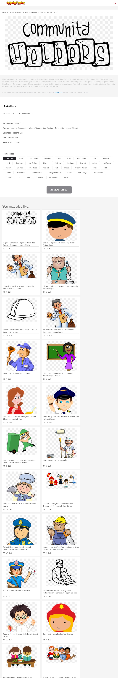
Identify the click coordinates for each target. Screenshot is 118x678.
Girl (79, 655)
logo (58, 158)
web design (82, 173)
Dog (46, 652)
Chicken (36, 652)
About (4, 673)
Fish (68, 652)
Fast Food (36, 663)
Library (82, 659)
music (69, 158)
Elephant (62, 652)
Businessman (41, 655)
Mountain (89, 648)
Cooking (104, 663)
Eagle (56, 652)
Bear (15, 652)
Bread (98, 663)
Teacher (19, 659)
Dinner (82, 663)
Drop (111, 648)
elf (20, 177)
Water (96, 648)
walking (64, 655)
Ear (54, 655)
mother (33, 655)
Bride (21, 655)
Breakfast (12, 663)
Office (100, 659)
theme (66, 168)
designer (70, 163)
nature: (5, 648)
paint (21, 158)
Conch (36, 648)
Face (99, 655)
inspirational (53, 177)
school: (5, 659)
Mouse (103, 652)
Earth (42, 648)
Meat (47, 663)
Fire (46, 648)
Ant (11, 652)
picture (46, 163)
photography (97, 173)
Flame (51, 648)
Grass (64, 648)
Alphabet (106, 659)
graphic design (81, 168)
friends (8, 173)
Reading (39, 659)
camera (40, 177)
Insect (86, 652)
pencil (7, 163)
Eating (93, 663)
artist (94, 158)
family (27, 655)
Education (53, 659)
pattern (8, 168)
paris (29, 177)
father (88, 655)
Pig (108, 652)
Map (67, 659)
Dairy (18, 663)
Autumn (17, 648)
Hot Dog (111, 663)
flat (56, 168)
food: (4, 663)
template (105, 158)
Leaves (24, 648)
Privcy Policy (19, 673)
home (70, 655)
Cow (41, 652)
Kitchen (75, 663)
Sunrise (82, 648)
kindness (8, 177)
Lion (91, 652)
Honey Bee (79, 652)
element (20, 168)
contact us (58, 92)
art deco (58, 163)
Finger (105, 655)
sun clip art (33, 158)
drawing (47, 158)
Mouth (94, 655)
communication (36, 173)
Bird (20, 652)
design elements (55, 173)
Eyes (58, 655)
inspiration (9, 158)
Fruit (42, 663)
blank (69, 173)
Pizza (87, 663)
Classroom (31, 659)
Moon (76, 648)
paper (66, 177)
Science (88, 659)
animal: (5, 652)
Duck (50, 652)
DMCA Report (10, 106)
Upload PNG (44, 673)
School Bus (61, 659)
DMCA (35, 673)
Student (12, 659)
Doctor (49, 655)
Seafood (61, 663)
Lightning (70, 648)
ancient (46, 168)
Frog (72, 652)
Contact (28, 673)
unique (94, 163)
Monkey (96, 652)
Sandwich (53, 663)
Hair (75, 655)
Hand (110, 655)
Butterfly (25, 652)
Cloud (106, 648)
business (19, 163)
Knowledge (74, 659)
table (106, 168)
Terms (11, 673)
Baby (16, 655)
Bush (101, 648)
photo (95, 168)
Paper (94, 659)
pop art (83, 163)
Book (25, 659)
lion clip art (81, 158)
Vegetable (68, 663)
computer (21, 173)
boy (83, 655)
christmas (33, 168)
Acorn (12, 648)
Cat (31, 652)
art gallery (33, 163)
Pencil (46, 659)
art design (107, 163)
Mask (11, 655)
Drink (29, 663)
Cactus (30, 648)
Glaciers (57, 648)
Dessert (23, 663)
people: (5, 655)
